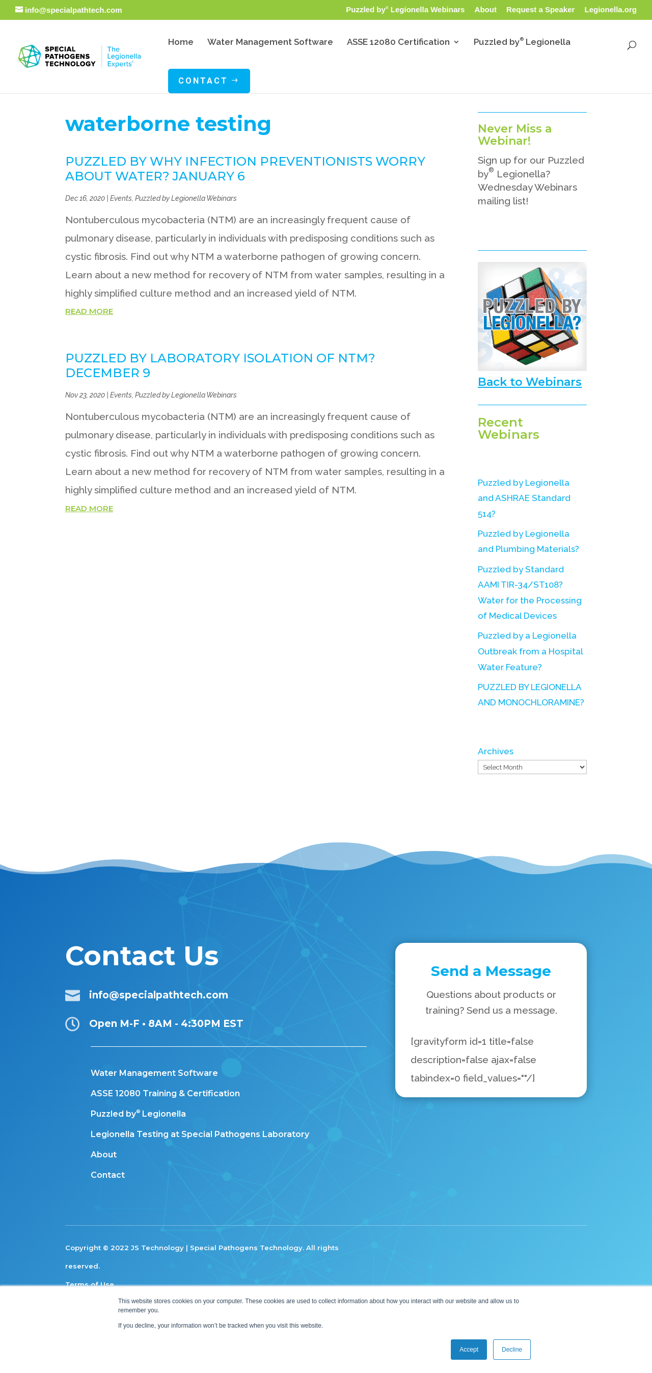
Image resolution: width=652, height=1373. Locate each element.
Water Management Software (154, 1073)
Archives (495, 751)
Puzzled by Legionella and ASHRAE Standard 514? (524, 498)
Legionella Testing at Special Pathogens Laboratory (200, 1134)
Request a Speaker (540, 10)
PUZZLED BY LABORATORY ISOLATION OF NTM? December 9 (220, 365)
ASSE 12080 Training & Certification (165, 1093)
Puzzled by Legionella (138, 1114)
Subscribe (519, 224)
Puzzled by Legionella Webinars (405, 10)
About (486, 10)
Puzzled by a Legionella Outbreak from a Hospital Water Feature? (530, 651)
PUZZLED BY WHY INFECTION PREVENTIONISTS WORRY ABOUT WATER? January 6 (245, 168)
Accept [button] (468, 1349)
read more (89, 311)
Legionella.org (610, 10)
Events (121, 198)
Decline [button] (512, 1349)
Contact (108, 1175)
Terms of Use (89, 1284)
